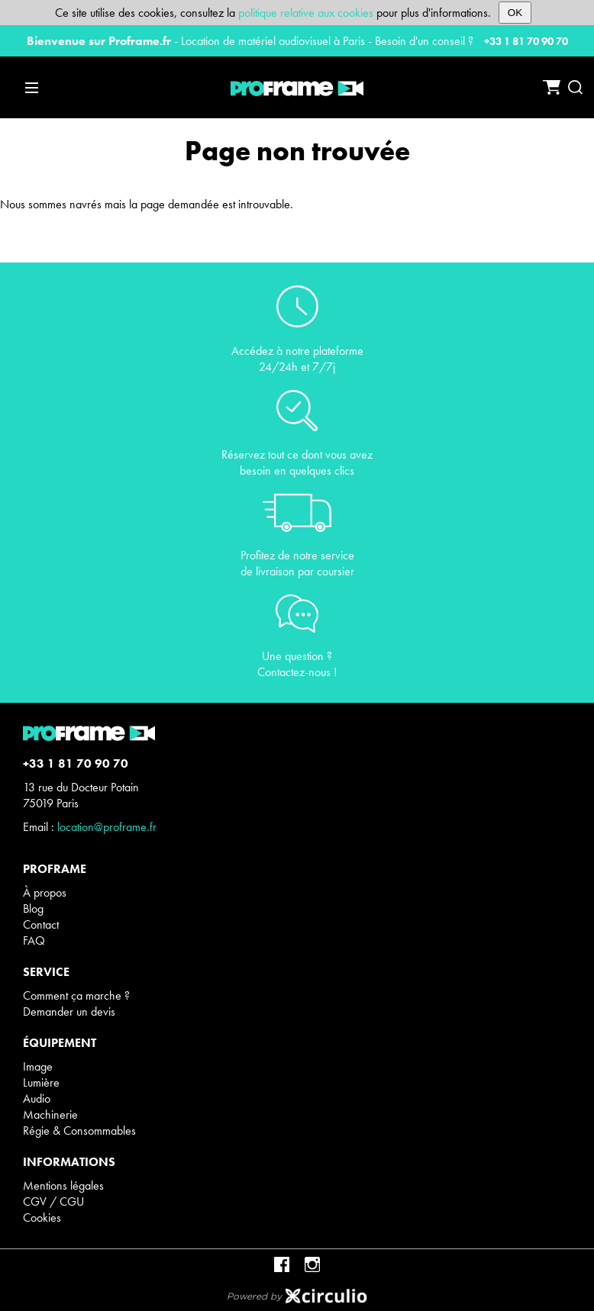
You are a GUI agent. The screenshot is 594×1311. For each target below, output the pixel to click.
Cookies (42, 1218)
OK (515, 12)
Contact (41, 924)
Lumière (41, 1082)
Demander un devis (69, 1011)
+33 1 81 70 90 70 (526, 41)
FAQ (34, 941)
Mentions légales (63, 1185)
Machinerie (50, 1114)
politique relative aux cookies (305, 13)
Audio (36, 1098)
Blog (33, 908)
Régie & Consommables (79, 1131)
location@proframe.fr (107, 827)
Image (38, 1066)
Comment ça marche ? (76, 995)
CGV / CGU (53, 1201)
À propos (44, 892)
